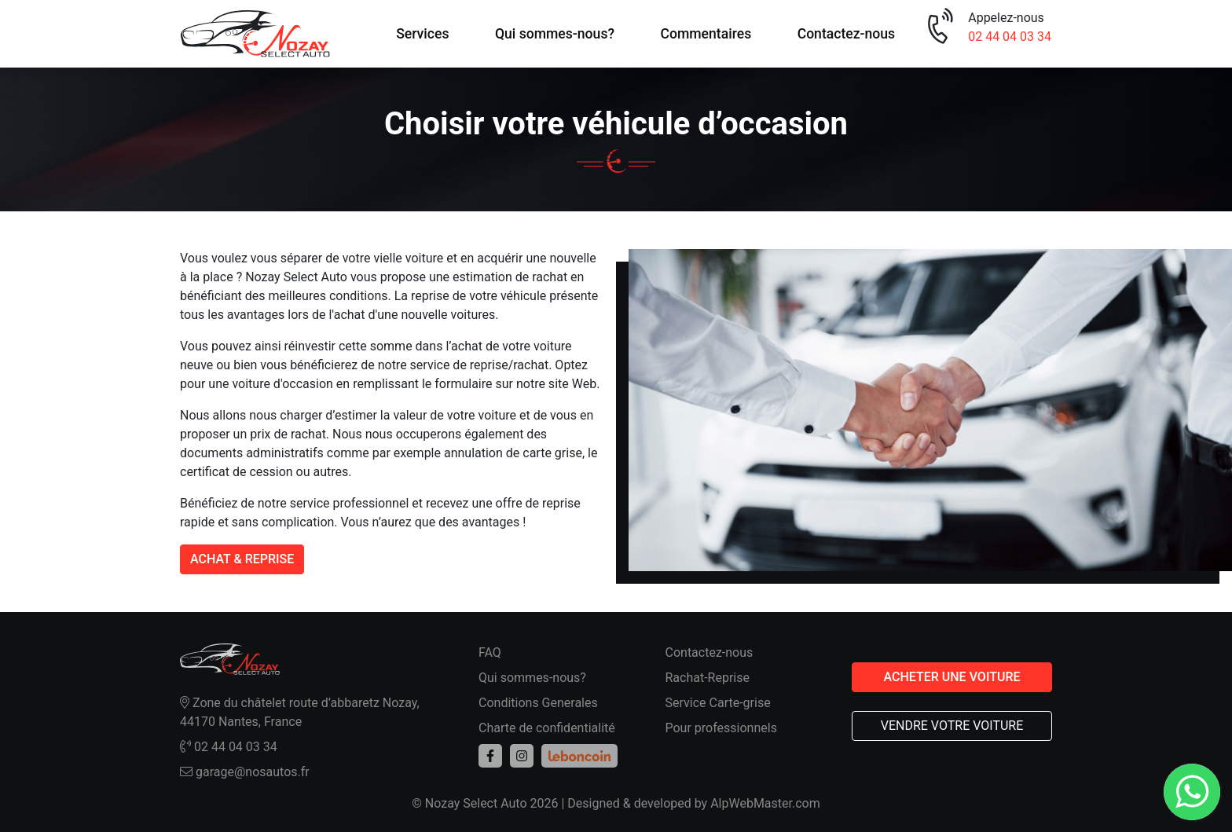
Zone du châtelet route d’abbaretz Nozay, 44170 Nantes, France (300, 712)
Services (422, 34)
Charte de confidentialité (546, 727)
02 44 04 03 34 (1009, 36)
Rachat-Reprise (708, 677)
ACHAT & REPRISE (242, 559)
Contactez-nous (847, 34)
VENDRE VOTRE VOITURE (952, 725)
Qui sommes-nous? (554, 34)
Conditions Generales (538, 702)
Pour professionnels (721, 727)
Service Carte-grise (718, 702)
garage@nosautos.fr (245, 771)
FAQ (489, 652)
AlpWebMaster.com (765, 803)
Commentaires (705, 34)
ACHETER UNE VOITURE (951, 676)
